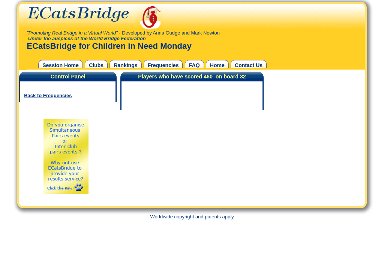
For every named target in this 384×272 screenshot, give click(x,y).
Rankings (125, 65)
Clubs (96, 65)
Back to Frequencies (48, 95)
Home (217, 65)
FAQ (194, 65)
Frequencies (163, 65)
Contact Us (248, 65)
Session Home (60, 65)
